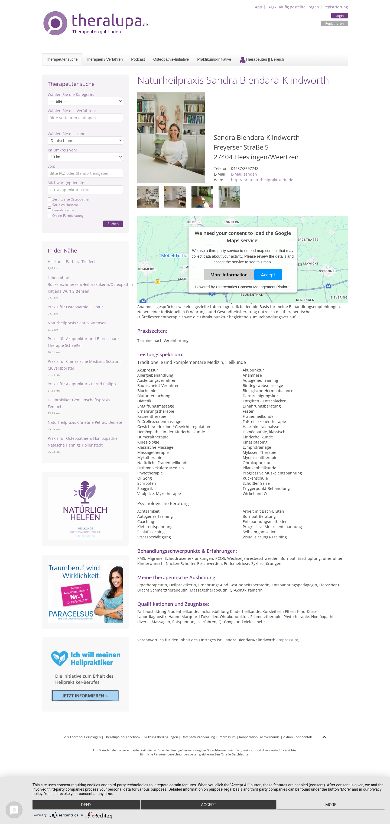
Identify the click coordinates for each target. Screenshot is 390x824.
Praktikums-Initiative (214, 59)
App (258, 6)
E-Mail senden (244, 174)
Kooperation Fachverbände (259, 737)
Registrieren (334, 23)
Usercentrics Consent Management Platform (253, 287)
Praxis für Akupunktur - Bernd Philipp (82, 383)
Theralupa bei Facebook (122, 737)
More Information (229, 275)
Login (340, 15)
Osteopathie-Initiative (171, 59)
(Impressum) (288, 639)
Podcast (138, 59)
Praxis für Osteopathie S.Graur (75, 306)
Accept (268, 275)
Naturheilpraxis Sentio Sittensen (77, 322)
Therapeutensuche (62, 59)
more (332, 805)
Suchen (113, 223)
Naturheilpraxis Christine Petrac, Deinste (85, 422)
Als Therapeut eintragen (82, 737)
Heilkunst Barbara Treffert (71, 261)
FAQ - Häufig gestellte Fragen (292, 6)
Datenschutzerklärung (198, 737)
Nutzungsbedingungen (161, 737)
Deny (85, 805)
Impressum (227, 737)
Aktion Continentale (298, 737)
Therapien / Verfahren (104, 59)
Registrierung (335, 6)
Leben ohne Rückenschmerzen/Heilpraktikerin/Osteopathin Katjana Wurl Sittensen (90, 284)
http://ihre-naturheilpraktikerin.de (262, 179)
